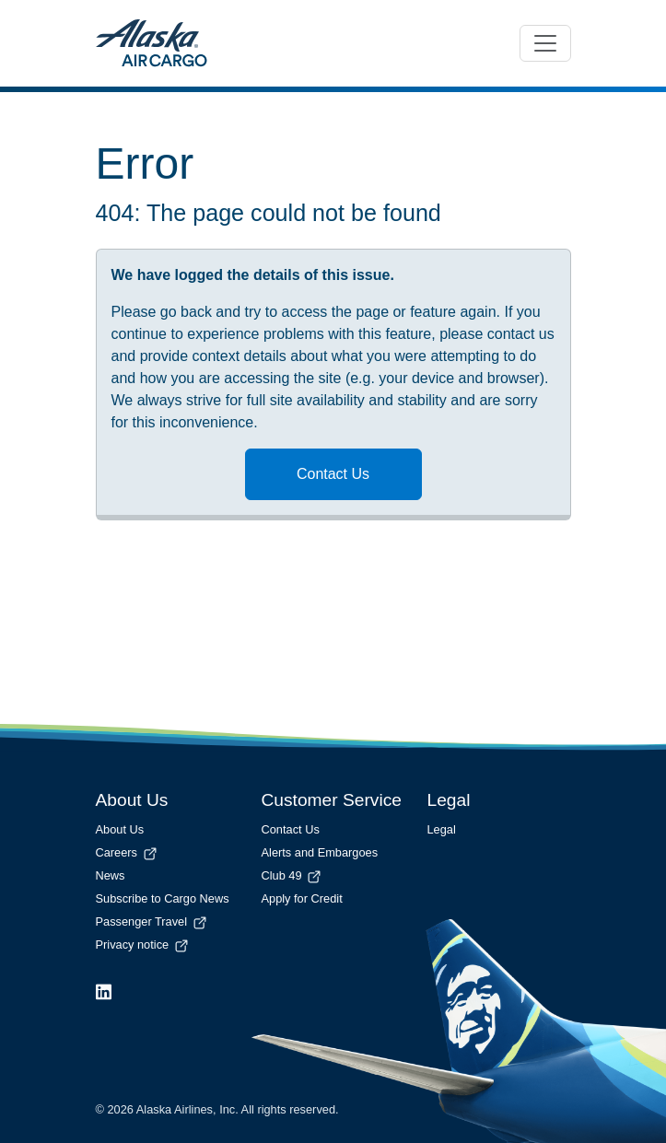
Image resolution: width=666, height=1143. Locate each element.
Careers (127, 852)
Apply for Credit (302, 898)
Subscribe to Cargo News (162, 898)
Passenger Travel (152, 921)
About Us (120, 829)
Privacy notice (143, 944)
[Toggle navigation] (545, 43)
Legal (441, 829)
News (110, 875)
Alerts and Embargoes (320, 852)
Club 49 (293, 875)
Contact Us (333, 474)
